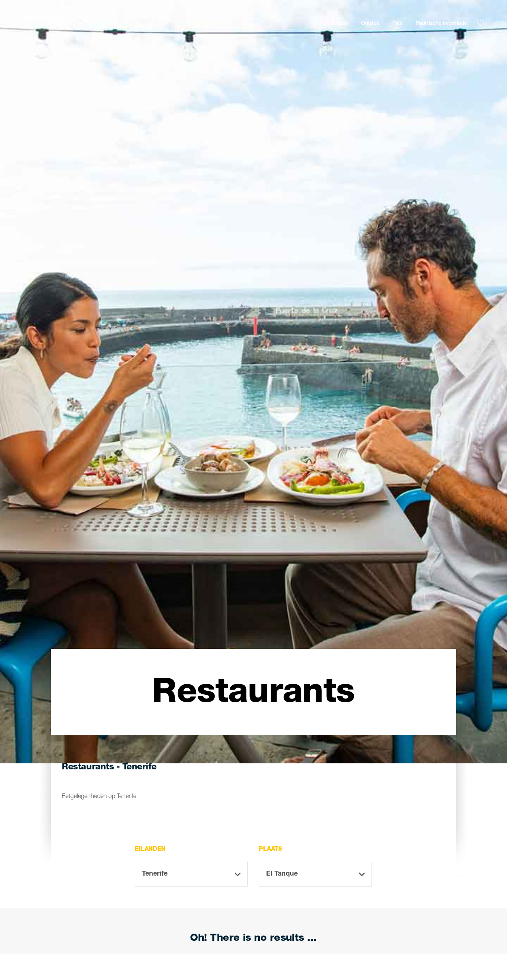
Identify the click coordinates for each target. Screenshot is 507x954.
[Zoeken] (211, 23)
